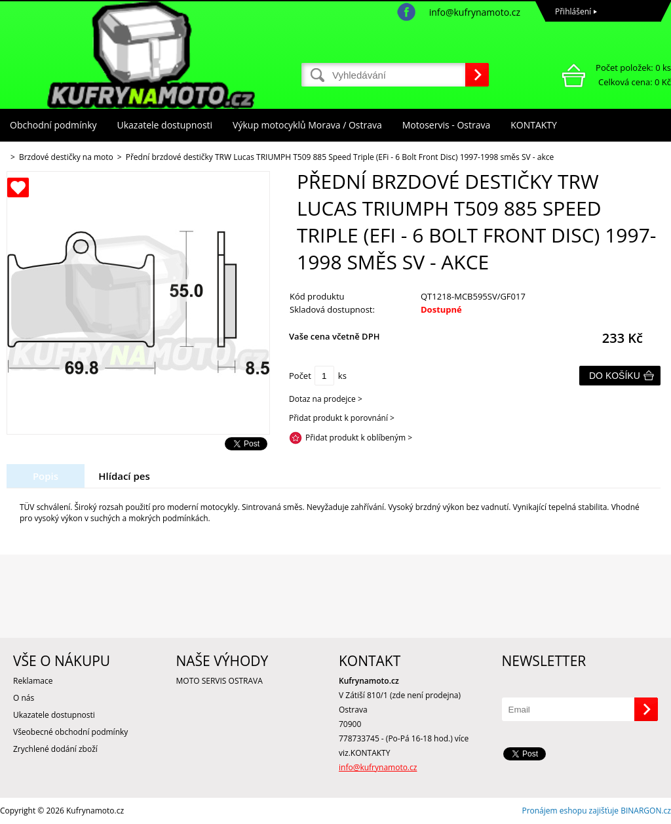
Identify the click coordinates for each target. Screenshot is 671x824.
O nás (23, 697)
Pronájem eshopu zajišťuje (570, 810)
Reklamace (32, 680)
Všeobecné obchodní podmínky (70, 731)
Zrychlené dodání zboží (55, 749)
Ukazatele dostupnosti (165, 125)
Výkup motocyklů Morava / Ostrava (307, 125)
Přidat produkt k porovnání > (341, 417)
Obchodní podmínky (53, 125)
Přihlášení (573, 11)
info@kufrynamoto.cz (474, 12)
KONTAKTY (533, 125)
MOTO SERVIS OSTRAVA (219, 680)
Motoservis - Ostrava (446, 125)
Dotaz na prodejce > (325, 398)
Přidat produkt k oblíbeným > (358, 437)
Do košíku (614, 375)
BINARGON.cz (646, 810)
